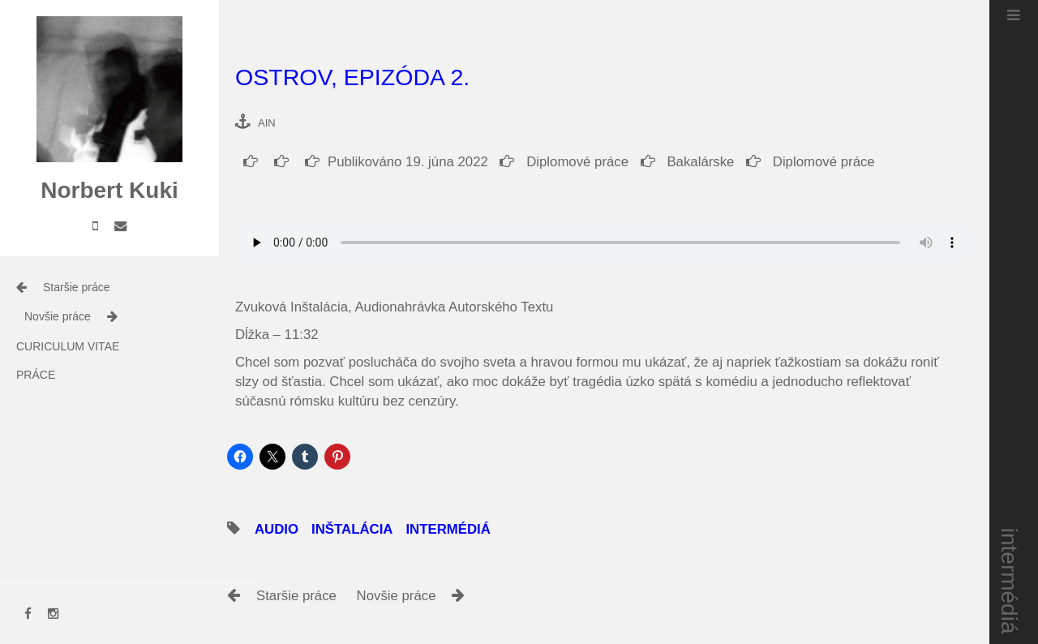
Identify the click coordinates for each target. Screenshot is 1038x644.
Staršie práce (76, 287)
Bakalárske (688, 162)
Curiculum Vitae (67, 346)
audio (276, 529)
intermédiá (1010, 581)
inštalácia (351, 529)
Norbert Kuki (109, 190)
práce (35, 374)
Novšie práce (57, 316)
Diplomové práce (564, 162)
